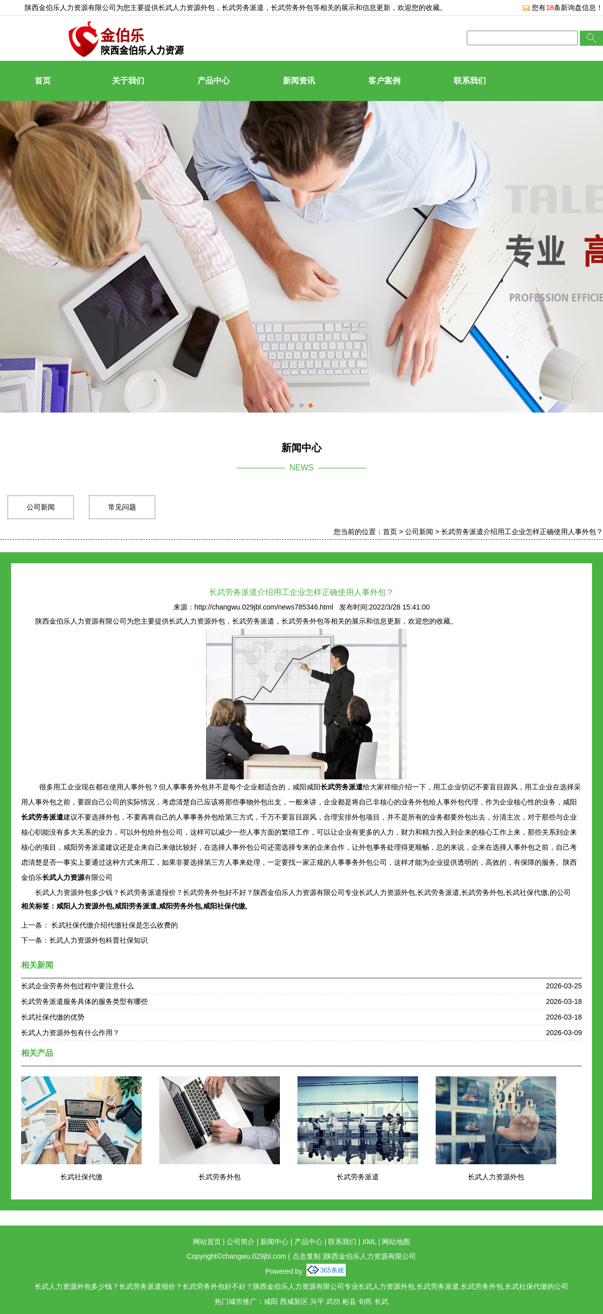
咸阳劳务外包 (180, 906)
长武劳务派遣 (358, 1177)
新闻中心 (274, 1242)
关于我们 (128, 80)
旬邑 (365, 1301)
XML (369, 1242)
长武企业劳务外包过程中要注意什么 (77, 986)
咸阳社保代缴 (224, 906)
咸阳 (271, 1301)
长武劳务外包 (219, 1177)
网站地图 (396, 1242)
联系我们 (470, 80)
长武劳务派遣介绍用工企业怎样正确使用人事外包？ (522, 532)
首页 (43, 80)
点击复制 (306, 1256)
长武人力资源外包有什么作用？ (70, 1033)
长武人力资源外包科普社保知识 (98, 940)
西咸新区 (294, 1301)
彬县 (349, 1301)
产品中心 (213, 80)
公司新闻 (41, 507)
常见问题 (122, 507)
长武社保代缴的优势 (52, 1017)
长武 (381, 1301)
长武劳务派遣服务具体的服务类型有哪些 (84, 1001)
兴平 (317, 1301)
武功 (333, 1301)
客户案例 (384, 80)
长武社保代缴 (81, 1177)
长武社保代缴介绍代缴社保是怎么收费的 (113, 925)
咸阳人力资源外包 (84, 906)
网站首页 (207, 1242)
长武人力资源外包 (186, 8)
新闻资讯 (299, 80)
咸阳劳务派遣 (136, 906)
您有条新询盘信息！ (562, 8)
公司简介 (241, 1242)
